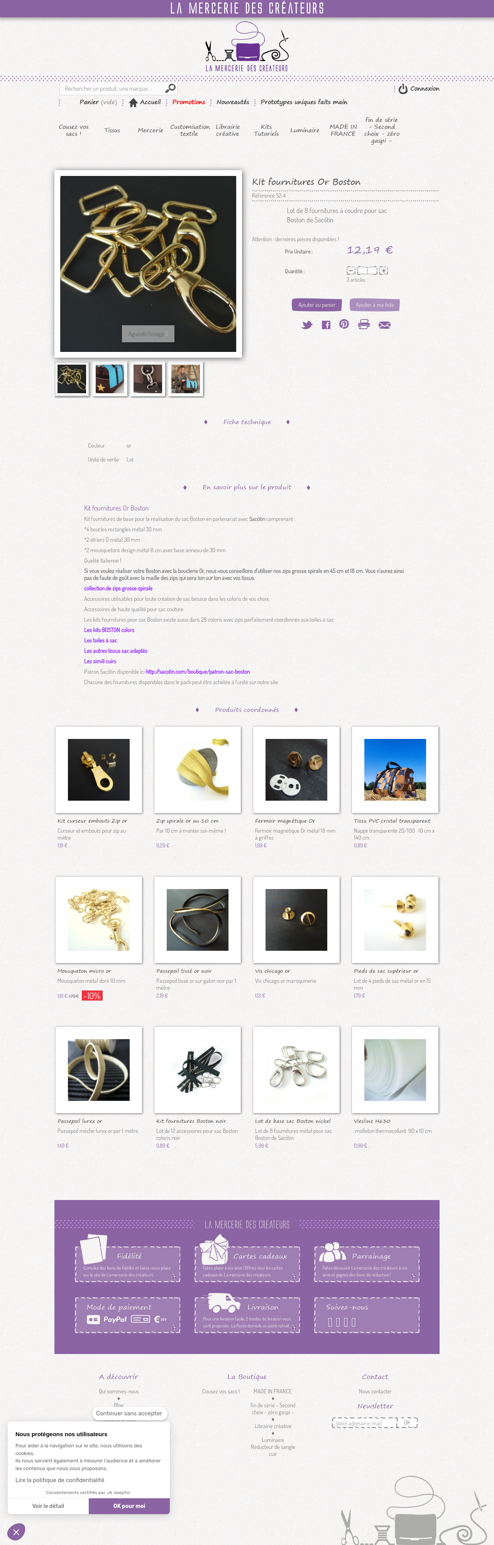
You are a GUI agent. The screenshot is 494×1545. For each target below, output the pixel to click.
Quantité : (295, 271)
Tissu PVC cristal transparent (392, 820)
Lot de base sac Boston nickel (293, 1120)
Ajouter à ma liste (375, 304)
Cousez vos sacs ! (73, 130)
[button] (16, 1532)
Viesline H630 (372, 1120)
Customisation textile (189, 130)
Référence (263, 195)
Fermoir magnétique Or (285, 820)
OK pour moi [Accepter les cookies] (129, 1506)
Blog (119, 1405)
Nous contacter (375, 1391)
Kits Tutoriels (266, 130)
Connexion (424, 88)
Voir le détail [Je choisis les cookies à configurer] (48, 1506)
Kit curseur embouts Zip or (92, 820)
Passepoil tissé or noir (184, 970)
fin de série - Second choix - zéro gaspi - (381, 130)
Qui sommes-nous (119, 1391)
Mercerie (150, 130)
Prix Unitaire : (299, 251)
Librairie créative (228, 130)
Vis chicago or (272, 970)
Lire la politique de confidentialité (59, 1480)
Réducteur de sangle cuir (273, 1450)
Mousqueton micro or (84, 970)
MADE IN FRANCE (343, 130)
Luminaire (305, 130)
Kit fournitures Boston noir (191, 1120)
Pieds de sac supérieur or (386, 970)
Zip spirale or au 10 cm (187, 820)
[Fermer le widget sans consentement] (129, 1413)
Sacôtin (257, 518)
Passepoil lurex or (80, 1120)
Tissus (112, 130)
